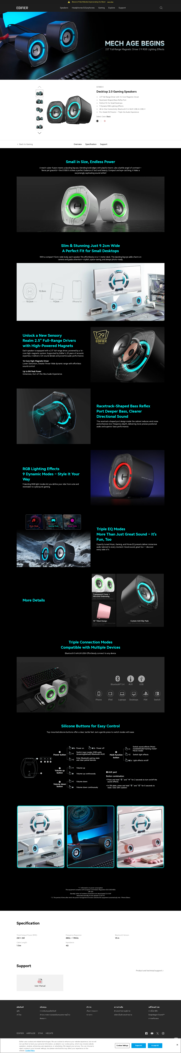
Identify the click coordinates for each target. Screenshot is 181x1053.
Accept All (154, 1045)
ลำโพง (19, 1015)
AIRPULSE (30, 1033)
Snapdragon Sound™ (156, 1015)
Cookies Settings (122, 1045)
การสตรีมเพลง (153, 1018)
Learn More (110, 2)
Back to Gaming (26, 144)
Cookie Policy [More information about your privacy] (30, 1050)
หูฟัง (18, 1011)
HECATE (49, 1033)
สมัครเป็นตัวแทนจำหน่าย (123, 1015)
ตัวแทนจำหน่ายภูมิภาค (122, 1011)
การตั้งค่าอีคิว (153, 1011)
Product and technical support (149, 971)
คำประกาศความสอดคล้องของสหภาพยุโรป (55, 1015)
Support (122, 8)
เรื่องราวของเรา (92, 1011)
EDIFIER (20, 1033)
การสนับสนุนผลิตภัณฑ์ (48, 1011)
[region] (90, 1045)
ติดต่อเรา (43, 1018)
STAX (40, 1033)
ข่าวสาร (89, 1015)
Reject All (138, 1045)
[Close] (177, 1044)
